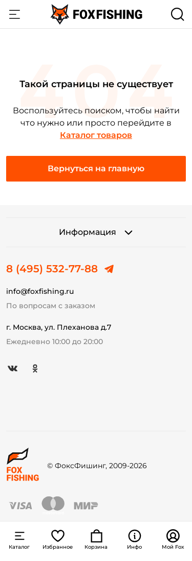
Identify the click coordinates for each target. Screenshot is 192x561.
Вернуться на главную (96, 168)
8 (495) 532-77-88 (52, 269)
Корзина (96, 539)
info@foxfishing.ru (40, 291)
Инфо (134, 539)
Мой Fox (173, 539)
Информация (96, 232)
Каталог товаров (96, 135)
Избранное (57, 539)
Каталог (14, 14)
